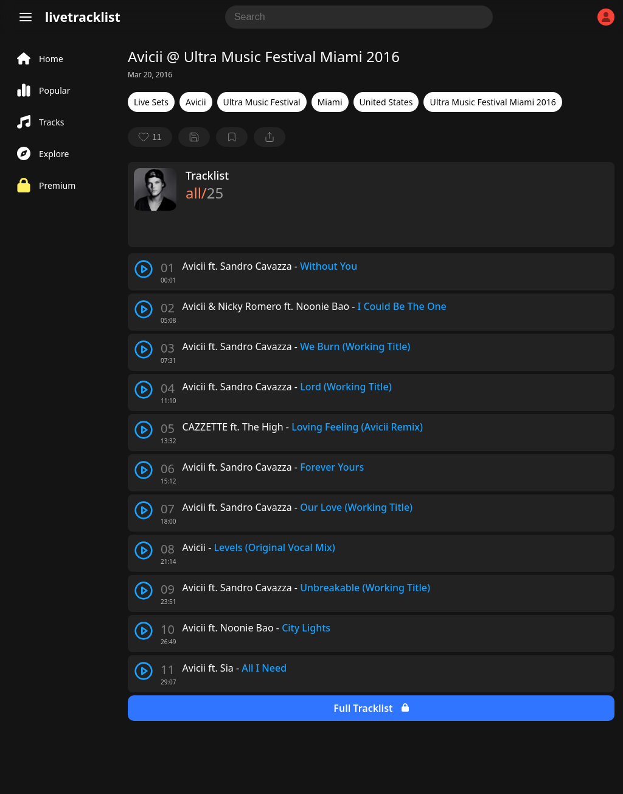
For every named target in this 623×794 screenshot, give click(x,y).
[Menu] (25, 17)
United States (386, 102)
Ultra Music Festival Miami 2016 (492, 102)
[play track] (143, 269)
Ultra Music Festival (262, 102)
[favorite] (150, 137)
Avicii (196, 102)
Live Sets (151, 102)
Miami (330, 102)
